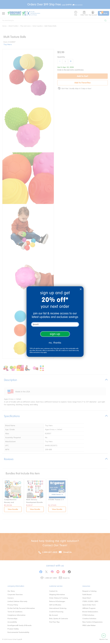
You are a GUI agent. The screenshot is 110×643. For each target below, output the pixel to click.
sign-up (55, 334)
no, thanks (55, 342)
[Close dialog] (80, 289)
